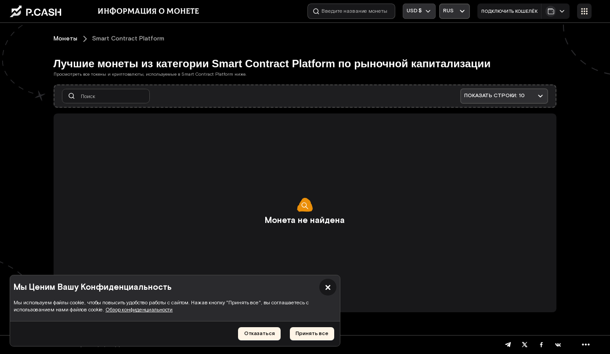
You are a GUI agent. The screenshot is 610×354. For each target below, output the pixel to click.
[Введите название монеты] (351, 11)
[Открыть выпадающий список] (454, 11)
